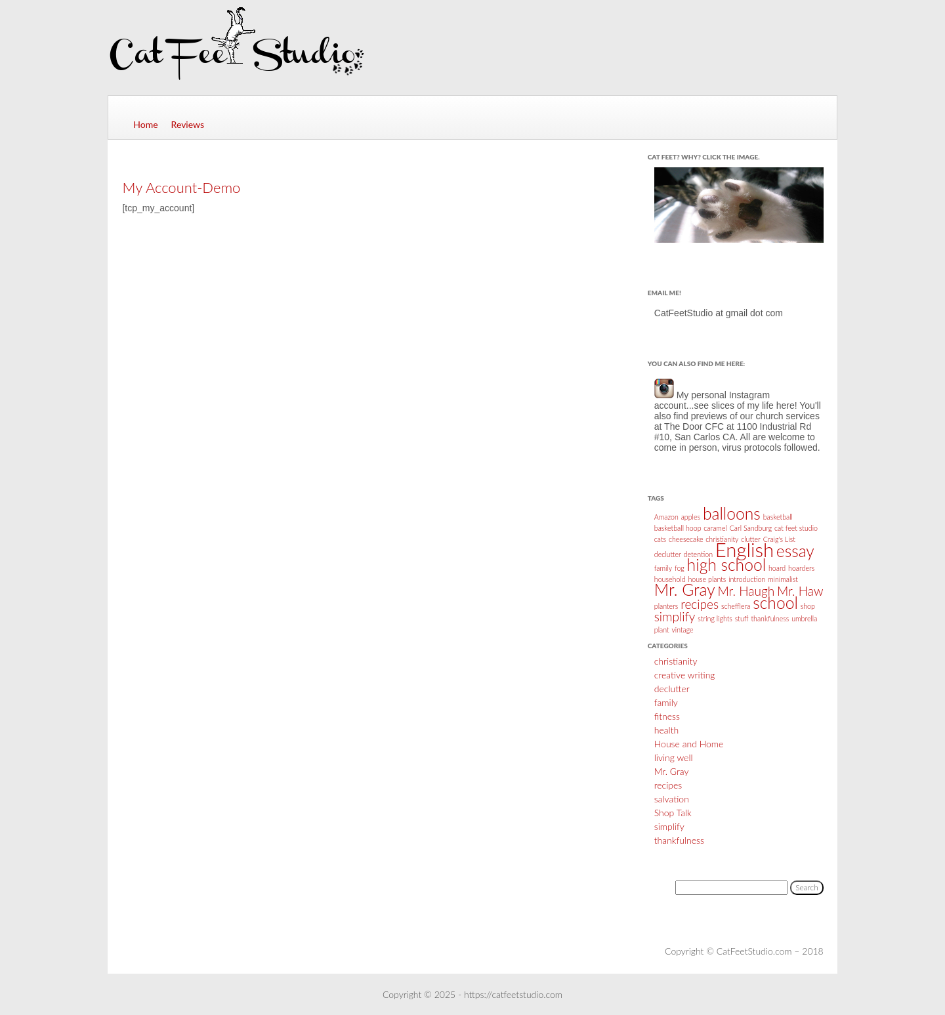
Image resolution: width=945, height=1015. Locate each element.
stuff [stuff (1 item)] (742, 618)
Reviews (187, 124)
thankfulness (679, 840)
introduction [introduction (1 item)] (746, 579)
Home (145, 124)
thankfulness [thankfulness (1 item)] (770, 618)
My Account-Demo (181, 187)
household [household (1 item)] (670, 579)
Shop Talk (673, 812)
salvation (671, 798)
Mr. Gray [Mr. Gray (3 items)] (684, 589)
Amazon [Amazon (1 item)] (666, 516)
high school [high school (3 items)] (726, 564)
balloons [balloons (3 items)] (732, 513)
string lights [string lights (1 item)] (715, 618)
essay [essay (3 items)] (795, 550)
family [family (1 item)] (663, 568)
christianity (676, 661)
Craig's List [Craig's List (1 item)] (779, 539)
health (666, 729)
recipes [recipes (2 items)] (700, 603)
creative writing (684, 674)
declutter (672, 688)
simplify (669, 826)
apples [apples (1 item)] (690, 516)
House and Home (689, 743)
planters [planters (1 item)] (666, 606)
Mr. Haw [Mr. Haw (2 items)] (800, 590)
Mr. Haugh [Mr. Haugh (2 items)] (745, 590)
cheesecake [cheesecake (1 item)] (686, 539)
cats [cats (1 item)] (660, 539)
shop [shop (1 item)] (808, 606)
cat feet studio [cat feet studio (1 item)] (796, 528)
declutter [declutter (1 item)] (667, 554)
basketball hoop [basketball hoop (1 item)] (678, 528)
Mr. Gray (671, 771)
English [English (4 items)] (744, 549)
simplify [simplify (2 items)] (675, 616)
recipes (668, 785)
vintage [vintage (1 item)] (682, 629)
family (666, 702)
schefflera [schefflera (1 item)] (736, 606)
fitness (667, 716)
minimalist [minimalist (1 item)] (783, 579)
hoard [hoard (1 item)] (777, 568)
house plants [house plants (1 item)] (707, 579)
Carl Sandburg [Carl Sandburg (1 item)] (751, 528)
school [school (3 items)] (775, 602)
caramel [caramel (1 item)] (715, 528)
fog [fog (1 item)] (679, 568)
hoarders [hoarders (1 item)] (801, 568)
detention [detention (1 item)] (698, 554)
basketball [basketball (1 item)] (778, 516)
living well (673, 757)
